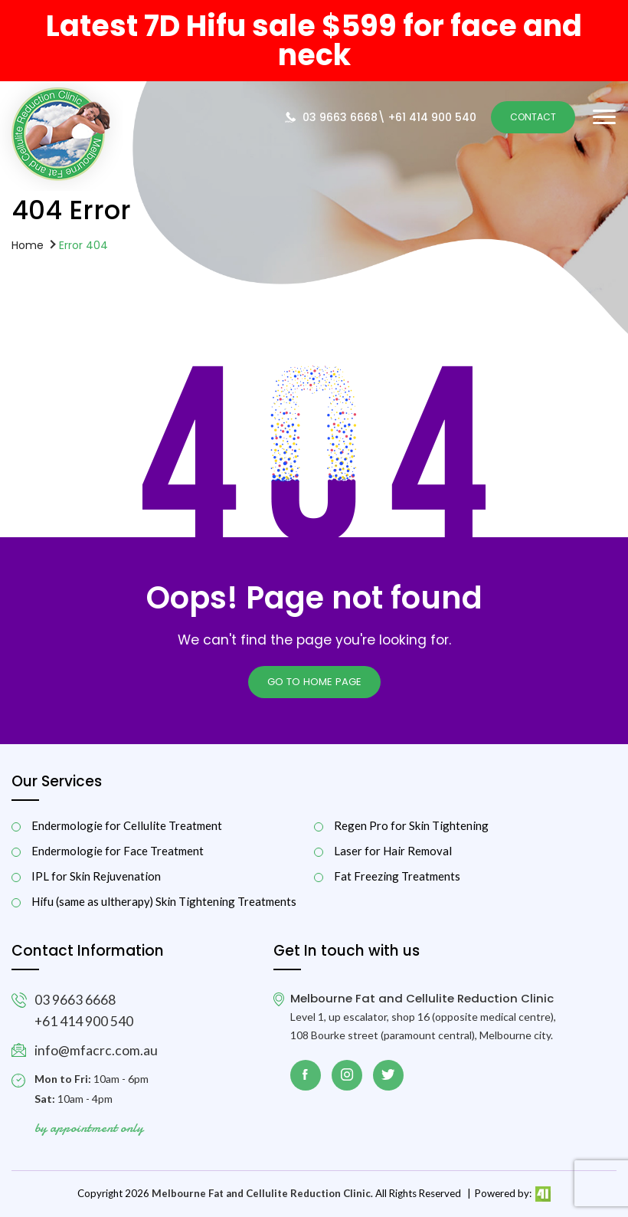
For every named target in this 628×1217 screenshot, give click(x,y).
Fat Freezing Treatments (397, 876)
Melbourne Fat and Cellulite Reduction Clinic (261, 1193)
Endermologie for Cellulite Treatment (126, 826)
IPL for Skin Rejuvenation (96, 876)
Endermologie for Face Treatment (117, 851)
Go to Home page (314, 681)
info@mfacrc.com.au (96, 1050)
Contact (533, 116)
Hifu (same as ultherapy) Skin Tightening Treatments (163, 901)
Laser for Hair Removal (393, 851)
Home (27, 244)
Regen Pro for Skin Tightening (411, 826)
